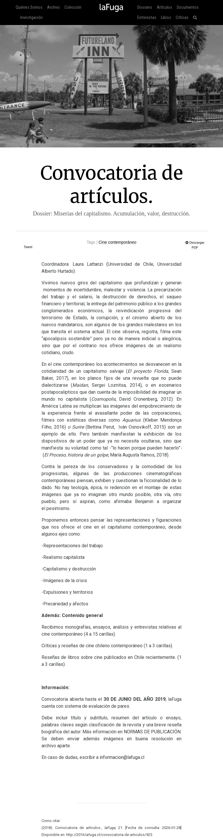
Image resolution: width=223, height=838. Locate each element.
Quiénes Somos (29, 7)
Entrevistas (146, 17)
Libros (166, 17)
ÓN (152, 731)
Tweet (28, 247)
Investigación (31, 17)
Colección (72, 7)
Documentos (188, 7)
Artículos (164, 7)
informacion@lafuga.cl (122, 757)
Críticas (182, 17)
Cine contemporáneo (117, 242)
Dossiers (144, 7)
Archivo (53, 7)
